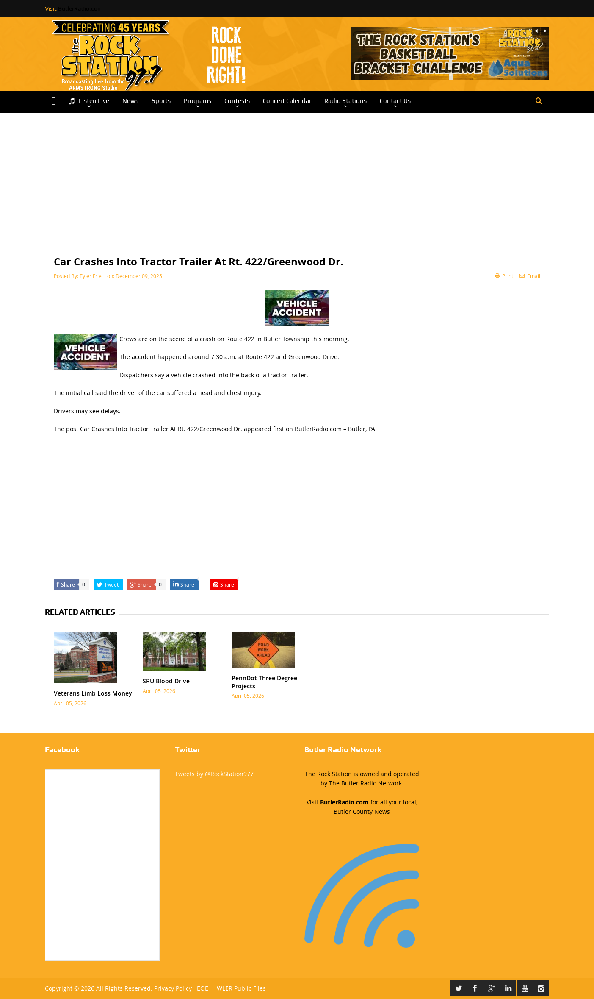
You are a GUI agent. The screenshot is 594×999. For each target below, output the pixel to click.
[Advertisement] (297, 182)
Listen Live (89, 101)
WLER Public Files (241, 988)
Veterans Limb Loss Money (93, 693)
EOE (200, 988)
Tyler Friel (91, 276)
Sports (161, 101)
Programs (197, 101)
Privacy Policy (173, 988)
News (130, 101)
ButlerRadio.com (80, 8)
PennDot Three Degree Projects (264, 682)
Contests (237, 101)
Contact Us (395, 101)
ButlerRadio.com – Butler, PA (335, 429)
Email (529, 276)
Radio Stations (345, 101)
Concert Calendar (287, 101)
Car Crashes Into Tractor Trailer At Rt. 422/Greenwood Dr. (161, 429)
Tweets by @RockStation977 (214, 774)
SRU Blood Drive (166, 681)
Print (504, 276)
